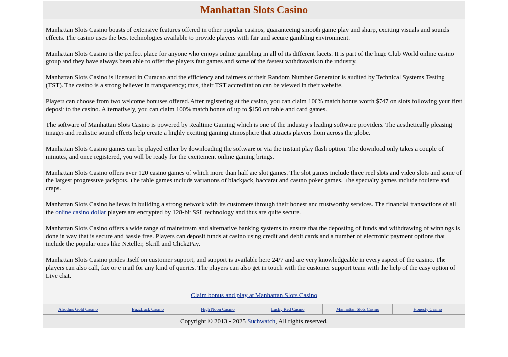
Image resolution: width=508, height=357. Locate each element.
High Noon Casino (218, 309)
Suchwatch (261, 321)
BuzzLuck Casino (148, 309)
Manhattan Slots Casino (357, 309)
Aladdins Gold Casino (78, 309)
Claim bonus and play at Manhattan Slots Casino (254, 294)
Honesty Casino (427, 309)
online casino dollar (80, 212)
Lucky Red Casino (288, 309)
